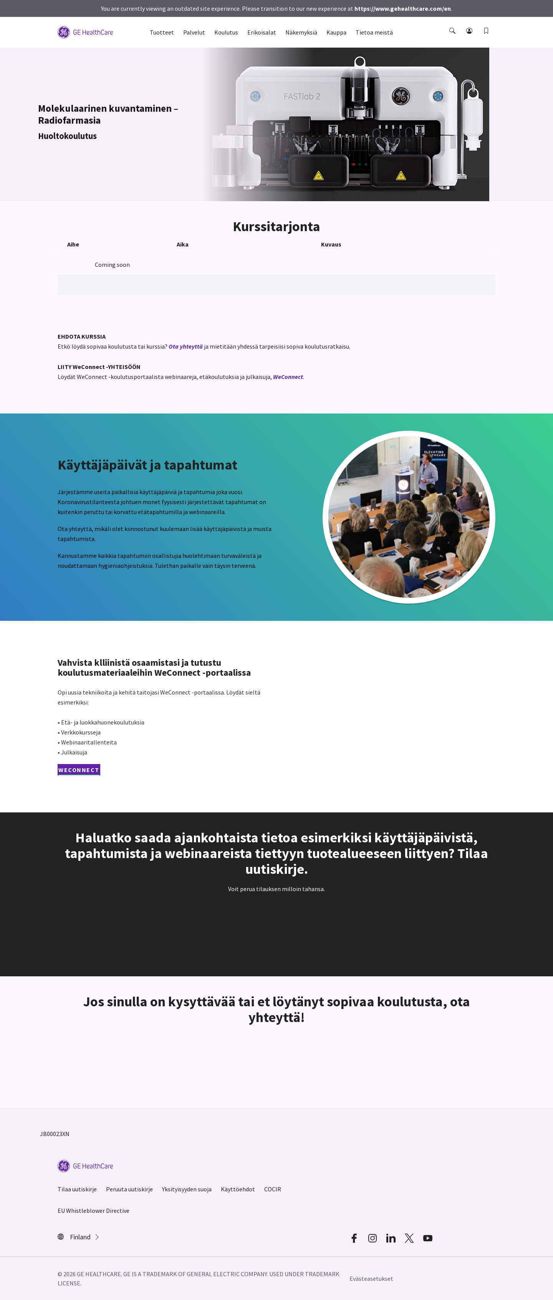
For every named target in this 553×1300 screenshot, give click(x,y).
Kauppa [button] (336, 32)
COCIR (272, 1189)
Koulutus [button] (226, 32)
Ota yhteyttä (186, 346)
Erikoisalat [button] (261, 32)
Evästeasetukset (371, 1278)
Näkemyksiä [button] (301, 32)
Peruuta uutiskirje (129, 1189)
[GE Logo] (85, 31)
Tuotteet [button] (162, 32)
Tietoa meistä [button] (374, 32)
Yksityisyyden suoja (187, 1189)
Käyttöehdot (238, 1189)
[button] (453, 38)
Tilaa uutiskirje (77, 1189)
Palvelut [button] (194, 32)
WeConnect (288, 376)
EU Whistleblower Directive (93, 1210)
